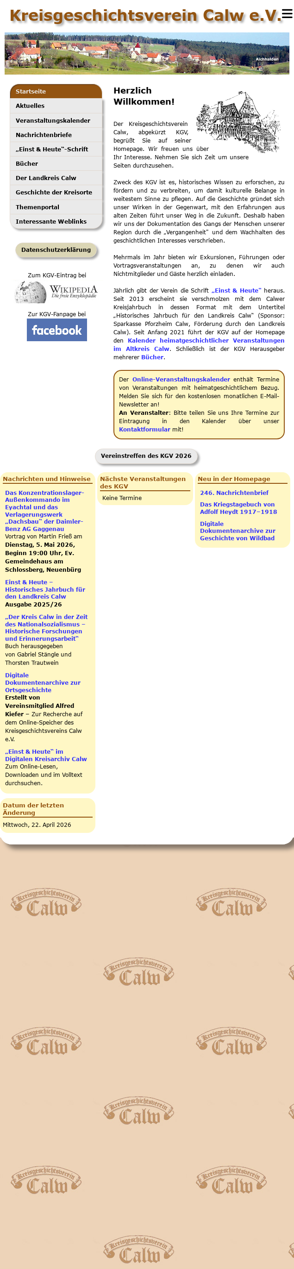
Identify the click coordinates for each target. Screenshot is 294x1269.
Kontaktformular (144, 429)
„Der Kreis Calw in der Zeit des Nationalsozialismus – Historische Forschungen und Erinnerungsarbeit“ (46, 627)
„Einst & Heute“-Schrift (52, 149)
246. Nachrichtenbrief (234, 492)
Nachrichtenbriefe (44, 134)
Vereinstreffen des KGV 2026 (146, 455)
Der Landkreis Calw (46, 178)
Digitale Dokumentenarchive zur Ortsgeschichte (43, 682)
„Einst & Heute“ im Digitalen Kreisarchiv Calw (46, 755)
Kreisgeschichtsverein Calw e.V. (145, 15)
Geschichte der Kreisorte (54, 192)
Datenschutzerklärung (56, 249)
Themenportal (37, 207)
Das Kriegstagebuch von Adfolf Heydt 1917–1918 (238, 508)
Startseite (31, 91)
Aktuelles (30, 105)
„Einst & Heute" (237, 290)
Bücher (27, 163)
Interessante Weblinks (51, 221)
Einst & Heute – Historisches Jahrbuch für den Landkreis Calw (45, 589)
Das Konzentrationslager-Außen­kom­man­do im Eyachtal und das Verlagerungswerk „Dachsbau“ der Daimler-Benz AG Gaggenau (44, 510)
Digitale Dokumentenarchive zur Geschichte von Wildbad (237, 531)
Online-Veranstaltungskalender (181, 379)
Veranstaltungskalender (53, 120)
